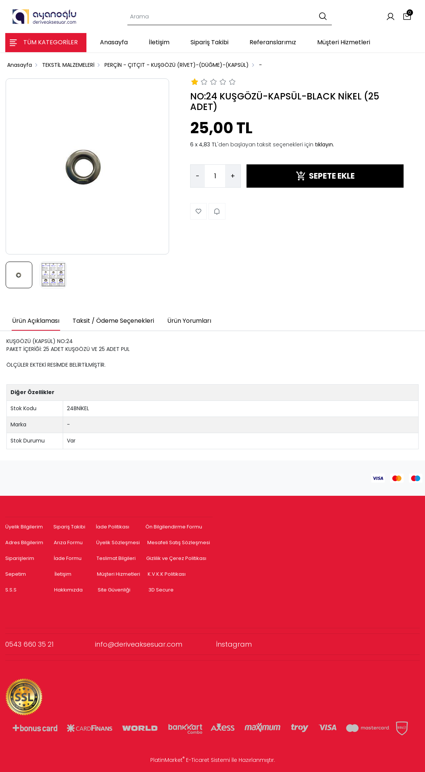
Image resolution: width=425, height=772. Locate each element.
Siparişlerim (19, 558)
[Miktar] (214, 176)
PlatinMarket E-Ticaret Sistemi (190, 760)
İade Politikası (112, 526)
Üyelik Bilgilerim (24, 526)
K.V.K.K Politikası (167, 574)
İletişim (62, 574)
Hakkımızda (68, 589)
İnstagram (234, 644)
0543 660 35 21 (50, 644)
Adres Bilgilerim (24, 542)
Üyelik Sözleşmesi (118, 542)
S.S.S (11, 589)
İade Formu (68, 558)
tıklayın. (324, 144)
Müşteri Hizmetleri (118, 574)
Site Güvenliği (114, 589)
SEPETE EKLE (325, 175)
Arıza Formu (68, 542)
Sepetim (15, 574)
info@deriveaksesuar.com (155, 644)
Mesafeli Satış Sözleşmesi (179, 542)
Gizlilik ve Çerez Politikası (176, 558)
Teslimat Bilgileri (116, 558)
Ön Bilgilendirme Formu (173, 526)
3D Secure (161, 589)
